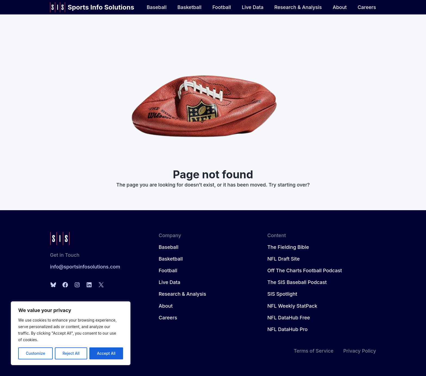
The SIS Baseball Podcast (297, 282)
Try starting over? (289, 185)
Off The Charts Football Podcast (304, 270)
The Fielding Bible (288, 247)
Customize (35, 353)
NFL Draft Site (283, 259)
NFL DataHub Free (288, 317)
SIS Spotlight (282, 294)
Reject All (70, 353)
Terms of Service (313, 351)
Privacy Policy (359, 351)
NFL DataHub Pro (287, 329)
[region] (70, 333)
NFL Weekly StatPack (292, 306)
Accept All (106, 353)
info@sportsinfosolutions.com (85, 267)
